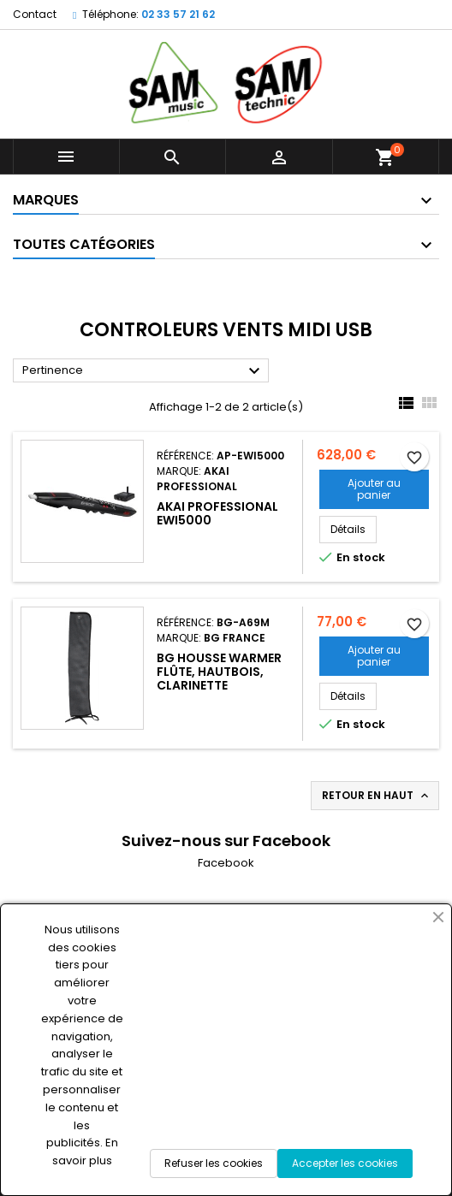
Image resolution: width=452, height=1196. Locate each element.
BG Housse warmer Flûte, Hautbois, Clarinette (219, 671)
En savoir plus (85, 1151)
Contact (34, 14)
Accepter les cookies (345, 1163)
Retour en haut (376, 795)
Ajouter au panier (374, 489)
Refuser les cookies (213, 1163)
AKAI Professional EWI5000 (217, 513)
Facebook (226, 863)
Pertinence (143, 371)
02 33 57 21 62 (178, 14)
